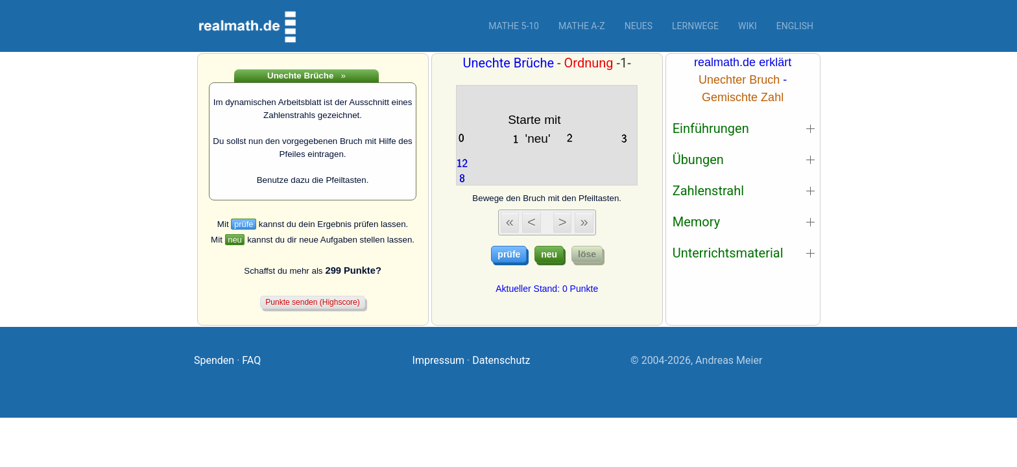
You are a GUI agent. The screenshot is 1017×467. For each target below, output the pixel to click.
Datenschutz (501, 360)
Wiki (747, 26)
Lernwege (695, 26)
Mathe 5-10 (513, 26)
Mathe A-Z (581, 26)
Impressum (439, 360)
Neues (638, 26)
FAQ (251, 360)
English (794, 26)
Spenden (214, 360)
